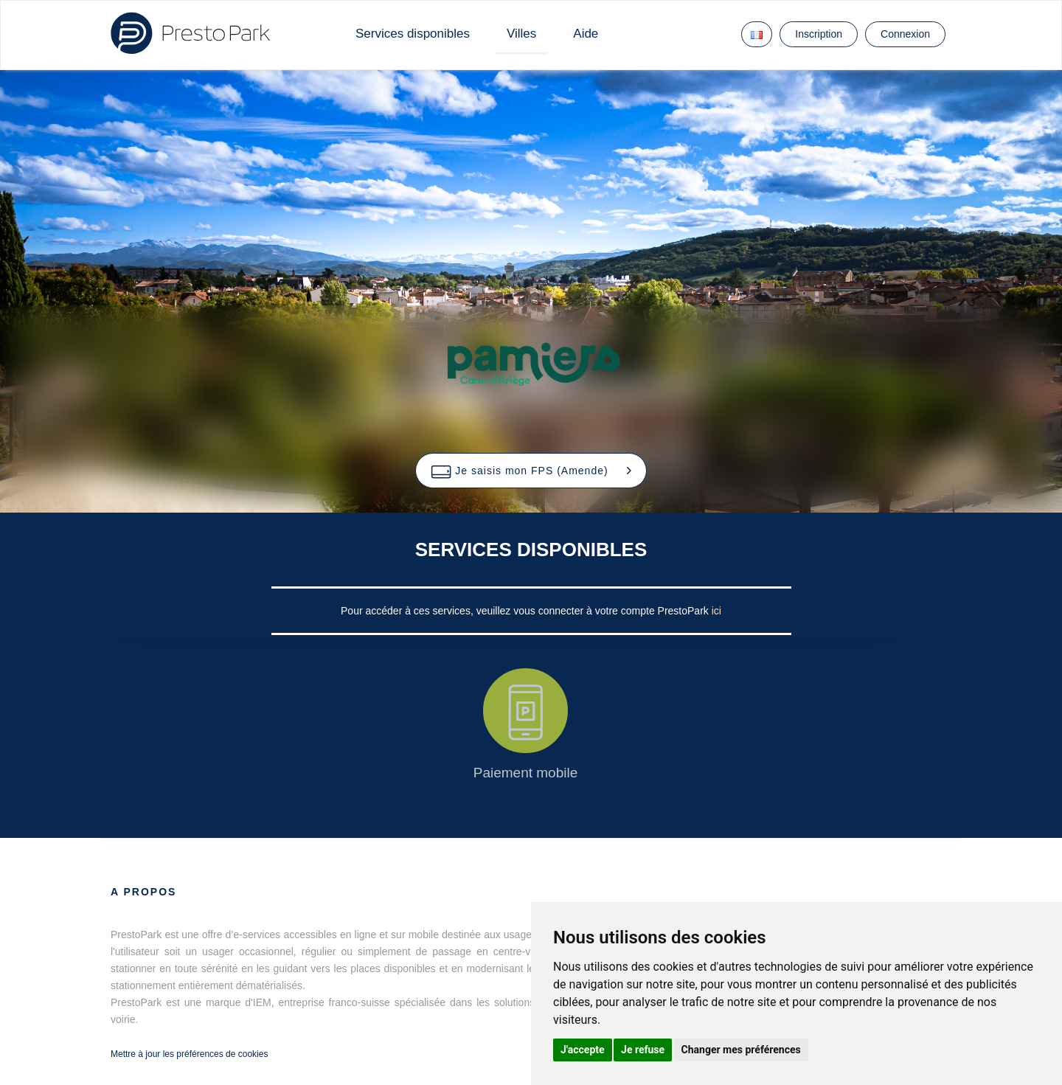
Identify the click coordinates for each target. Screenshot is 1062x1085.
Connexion (905, 34)
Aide (585, 34)
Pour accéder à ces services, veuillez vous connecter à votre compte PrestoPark (526, 611)
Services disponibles (412, 34)
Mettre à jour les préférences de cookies (189, 1054)
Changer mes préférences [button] (741, 1049)
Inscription (818, 34)
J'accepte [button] (582, 1049)
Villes (521, 34)
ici (716, 611)
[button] (530, 470)
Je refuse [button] (642, 1049)
